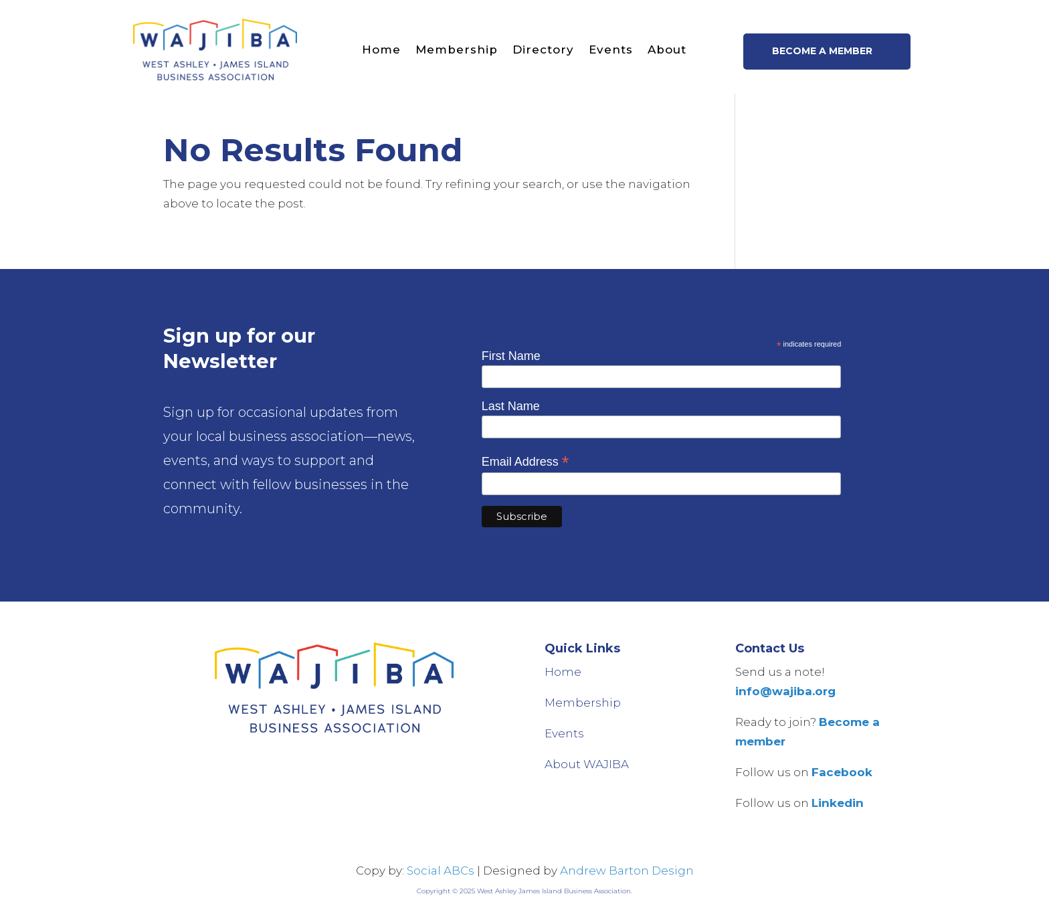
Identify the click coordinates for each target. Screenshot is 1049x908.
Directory (543, 49)
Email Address (525, 461)
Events (611, 49)
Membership (456, 49)
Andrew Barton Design (627, 870)
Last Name (511, 406)
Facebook (842, 772)
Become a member (822, 51)
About (667, 49)
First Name (511, 356)
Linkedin (838, 803)
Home (381, 49)
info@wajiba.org (785, 691)
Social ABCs (440, 870)
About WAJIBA (587, 764)
